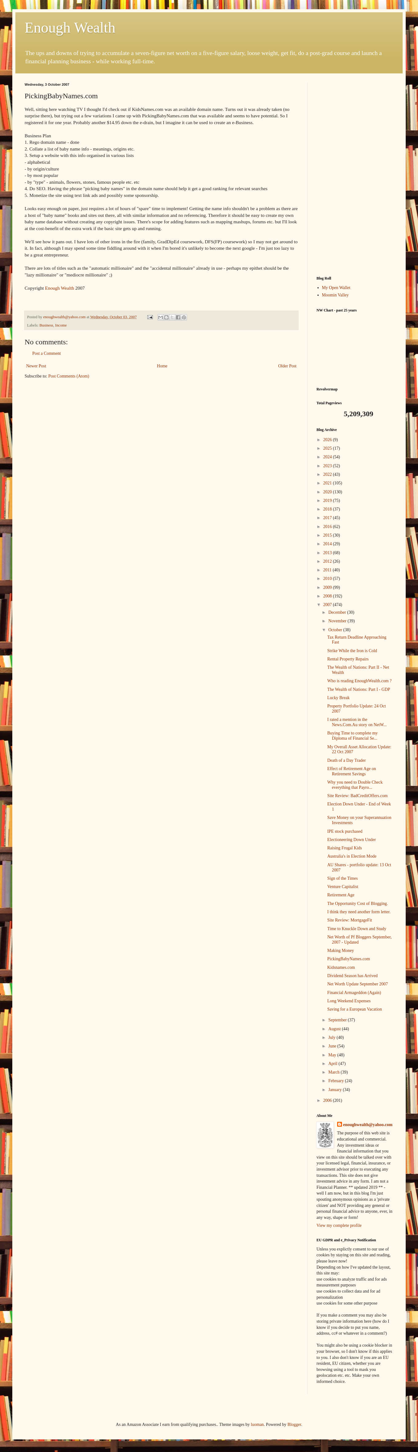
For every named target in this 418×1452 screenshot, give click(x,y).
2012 (328, 561)
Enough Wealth (70, 27)
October (335, 630)
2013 (328, 552)
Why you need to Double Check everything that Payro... (355, 785)
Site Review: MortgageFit (349, 920)
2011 (328, 570)
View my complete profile (339, 1225)
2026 (328, 439)
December (337, 612)
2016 (328, 526)
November (338, 621)
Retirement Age (340, 895)
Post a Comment (46, 353)
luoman (257, 1424)
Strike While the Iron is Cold (352, 650)
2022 (328, 474)
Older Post (287, 366)
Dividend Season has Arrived (352, 975)
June (332, 1046)
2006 (328, 1100)
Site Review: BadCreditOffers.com (357, 795)
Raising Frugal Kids (344, 848)
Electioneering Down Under (351, 839)
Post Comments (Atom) (68, 376)
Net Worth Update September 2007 (357, 984)
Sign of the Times (342, 878)
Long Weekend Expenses (349, 1001)
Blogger (294, 1424)
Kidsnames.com (341, 967)
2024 (328, 457)
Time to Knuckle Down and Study (356, 928)
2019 (328, 500)
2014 (328, 544)
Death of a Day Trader (346, 760)
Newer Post (36, 366)
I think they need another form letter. (359, 912)
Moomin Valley (335, 295)
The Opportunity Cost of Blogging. (357, 903)
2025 (328, 448)
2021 (328, 483)
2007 (328, 604)
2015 (328, 535)
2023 (328, 466)
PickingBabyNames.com (348, 959)
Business (46, 325)
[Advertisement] (354, 175)
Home (162, 366)
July (332, 1037)
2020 (328, 492)
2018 (328, 509)
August (335, 1029)
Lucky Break (338, 697)
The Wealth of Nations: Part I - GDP (358, 689)
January (335, 1089)
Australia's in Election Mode (351, 856)
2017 (328, 517)
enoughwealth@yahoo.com (367, 1124)
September (338, 1020)
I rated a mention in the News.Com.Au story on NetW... (357, 722)
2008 (328, 596)
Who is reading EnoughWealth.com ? (359, 681)
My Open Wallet (336, 287)
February (336, 1080)
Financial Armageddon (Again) (354, 992)
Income (61, 325)
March (334, 1072)
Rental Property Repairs (348, 659)
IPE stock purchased (344, 831)
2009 (328, 587)
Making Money (340, 950)
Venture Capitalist (342, 886)
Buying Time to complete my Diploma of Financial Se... (352, 736)
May (332, 1055)
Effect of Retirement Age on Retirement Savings (351, 771)
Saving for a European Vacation (354, 1009)
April (333, 1063)
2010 (328, 578)
